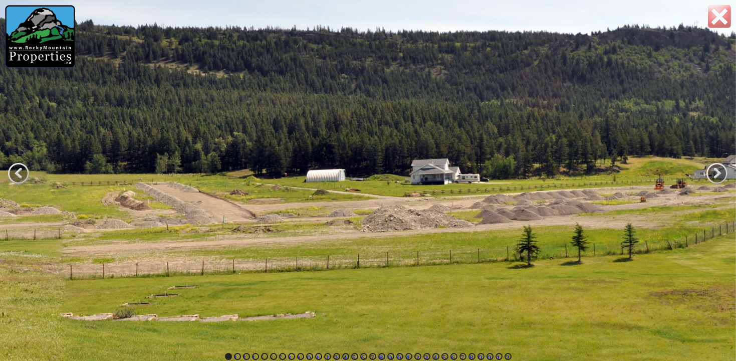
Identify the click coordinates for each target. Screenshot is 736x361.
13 (335, 357)
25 (443, 357)
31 (498, 357)
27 (461, 357)
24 (434, 357)
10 (308, 357)
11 (317, 357)
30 (489, 357)
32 (507, 357)
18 (380, 357)
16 (362, 357)
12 (326, 357)
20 (398, 357)
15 (353, 357)
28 (470, 357)
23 (425, 357)
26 (452, 357)
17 (371, 357)
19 (389, 357)
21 (407, 357)
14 (344, 357)
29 (479, 357)
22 (416, 357)
